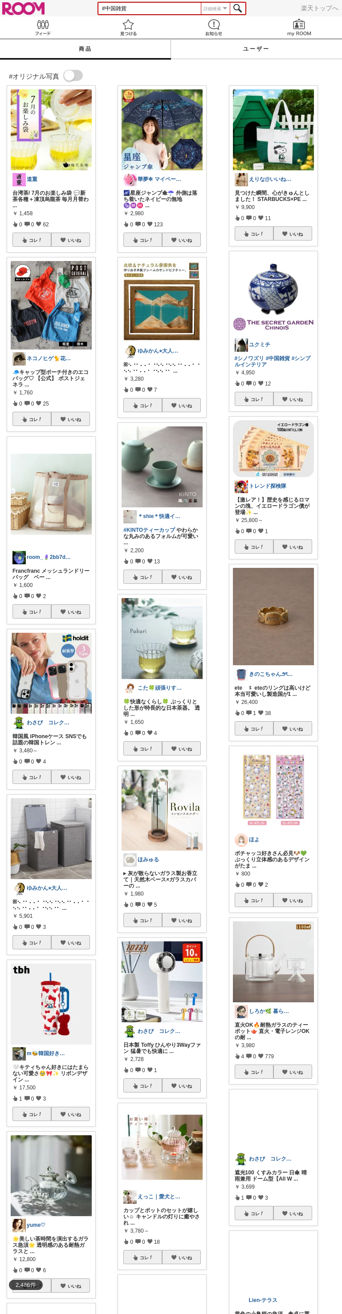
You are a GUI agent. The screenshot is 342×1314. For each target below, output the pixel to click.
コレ (35, 240)
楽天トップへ (319, 8)
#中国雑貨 (278, 358)
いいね (74, 240)
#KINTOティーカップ (149, 530)
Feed (43, 27)
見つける (128, 27)
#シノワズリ (250, 358)
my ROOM (299, 27)
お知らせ (213, 27)
